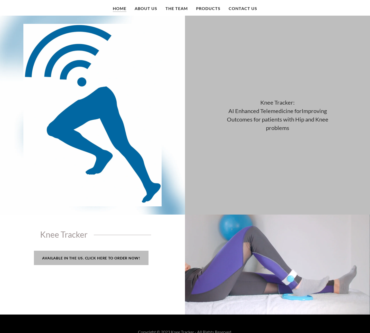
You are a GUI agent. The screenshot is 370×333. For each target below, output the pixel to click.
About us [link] (146, 8)
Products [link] (208, 8)
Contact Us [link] (243, 8)
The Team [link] (176, 8)
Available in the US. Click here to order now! (91, 258)
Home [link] (119, 8)
